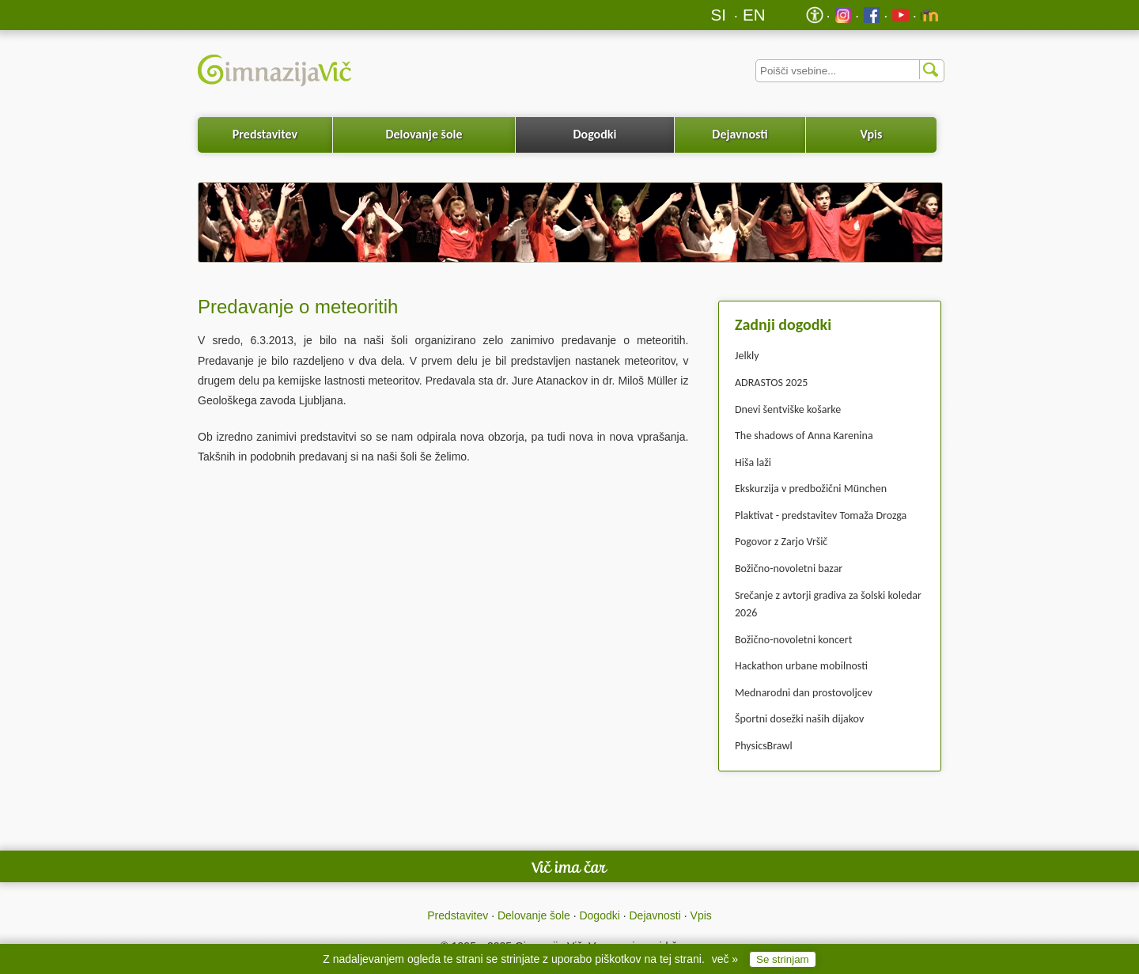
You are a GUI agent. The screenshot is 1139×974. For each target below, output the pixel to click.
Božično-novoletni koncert (793, 639)
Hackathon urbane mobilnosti (801, 666)
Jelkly (747, 355)
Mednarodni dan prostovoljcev (803, 692)
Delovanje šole (423, 134)
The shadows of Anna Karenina (804, 435)
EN (754, 15)
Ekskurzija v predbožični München (811, 488)
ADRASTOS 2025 (771, 382)
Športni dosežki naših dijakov (799, 719)
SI (718, 15)
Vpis (871, 134)
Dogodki (595, 134)
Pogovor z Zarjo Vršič (781, 541)
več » (725, 959)
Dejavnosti (739, 134)
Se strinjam (782, 959)
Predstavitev (265, 134)
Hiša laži (753, 462)
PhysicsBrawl (764, 745)
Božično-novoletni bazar (788, 568)
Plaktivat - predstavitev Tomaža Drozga (820, 515)
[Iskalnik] (849, 70)
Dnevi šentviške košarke (788, 409)
